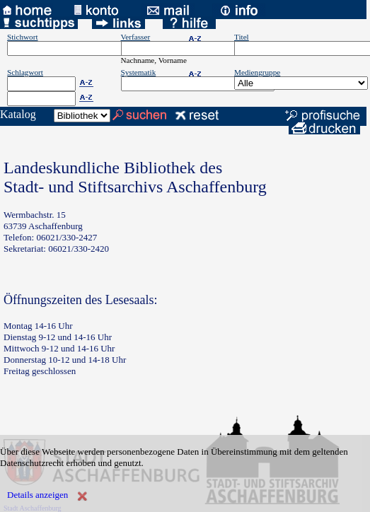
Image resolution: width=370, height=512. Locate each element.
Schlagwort (25, 72)
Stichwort (22, 37)
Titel (241, 37)
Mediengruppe (257, 72)
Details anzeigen (37, 494)
